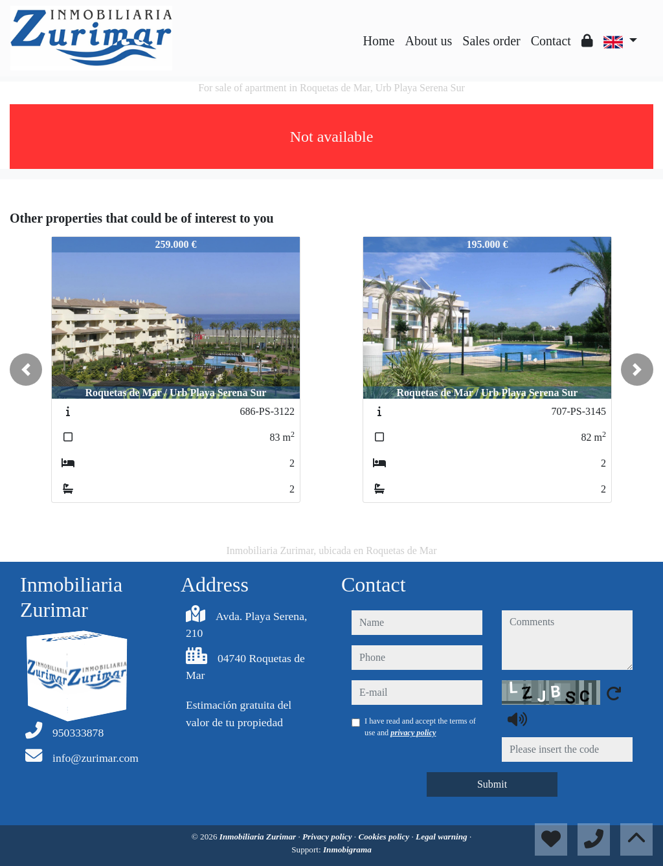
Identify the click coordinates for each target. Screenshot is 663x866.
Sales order (491, 41)
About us (428, 41)
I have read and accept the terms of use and (420, 726)
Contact (551, 41)
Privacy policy (328, 836)
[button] (26, 369)
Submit (492, 784)
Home (379, 41)
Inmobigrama (347, 849)
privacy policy (413, 732)
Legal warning (442, 836)
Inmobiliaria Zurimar (258, 836)
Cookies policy (384, 836)
